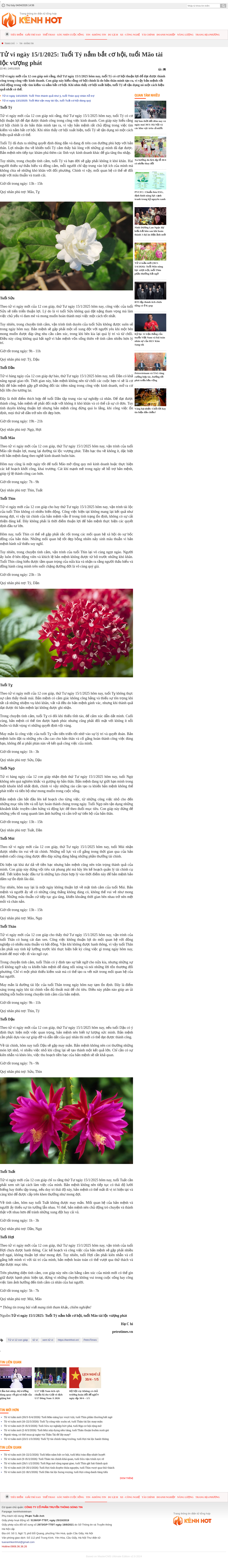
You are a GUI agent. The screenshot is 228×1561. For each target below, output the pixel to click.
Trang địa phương (207, 34)
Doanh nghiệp (166, 34)
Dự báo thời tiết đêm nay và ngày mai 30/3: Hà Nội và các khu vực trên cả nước (150, 125)
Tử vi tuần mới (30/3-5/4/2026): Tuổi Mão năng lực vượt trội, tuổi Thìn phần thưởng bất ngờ (58, 1417)
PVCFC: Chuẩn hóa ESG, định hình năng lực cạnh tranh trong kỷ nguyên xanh (150, 195)
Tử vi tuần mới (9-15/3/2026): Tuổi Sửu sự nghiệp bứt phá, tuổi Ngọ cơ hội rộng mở (53, 1426)
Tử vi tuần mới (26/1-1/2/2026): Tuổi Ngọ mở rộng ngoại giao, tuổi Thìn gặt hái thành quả (55, 1463)
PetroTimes (90, 1339)
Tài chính (148, 34)
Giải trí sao (33, 34)
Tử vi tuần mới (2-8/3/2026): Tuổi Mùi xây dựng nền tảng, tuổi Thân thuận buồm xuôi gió (56, 1430)
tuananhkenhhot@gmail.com (18, 1542)
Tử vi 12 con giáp (18, 1339)
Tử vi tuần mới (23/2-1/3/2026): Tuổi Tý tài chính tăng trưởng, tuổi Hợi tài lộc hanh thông (56, 1439)
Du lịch (113, 34)
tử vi (35, 1339)
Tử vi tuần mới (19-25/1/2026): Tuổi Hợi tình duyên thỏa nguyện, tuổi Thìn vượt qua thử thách (59, 1467)
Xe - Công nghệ (130, 34)
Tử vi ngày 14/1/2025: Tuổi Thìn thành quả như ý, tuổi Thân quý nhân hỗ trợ (48, 95)
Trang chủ (10, 43)
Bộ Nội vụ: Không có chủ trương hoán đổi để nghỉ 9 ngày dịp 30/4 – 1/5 (84, 1395)
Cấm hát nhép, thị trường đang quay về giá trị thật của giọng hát (16, 1395)
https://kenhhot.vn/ (68, 1339)
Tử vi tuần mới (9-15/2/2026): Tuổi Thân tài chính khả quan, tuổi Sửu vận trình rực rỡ (54, 1459)
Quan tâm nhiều (147, 95)
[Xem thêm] (126, 1478)
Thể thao (49, 34)
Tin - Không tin (96, 34)
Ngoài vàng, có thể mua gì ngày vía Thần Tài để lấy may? (37, 1434)
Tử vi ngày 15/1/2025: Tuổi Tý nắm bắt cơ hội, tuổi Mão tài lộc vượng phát (69, 1316)
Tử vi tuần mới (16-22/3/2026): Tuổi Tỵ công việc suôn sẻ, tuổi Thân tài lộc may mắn (53, 1421)
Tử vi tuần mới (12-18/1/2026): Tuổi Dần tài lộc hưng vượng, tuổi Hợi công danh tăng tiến (56, 1472)
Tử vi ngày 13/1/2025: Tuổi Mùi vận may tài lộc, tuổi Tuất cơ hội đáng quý (46, 100)
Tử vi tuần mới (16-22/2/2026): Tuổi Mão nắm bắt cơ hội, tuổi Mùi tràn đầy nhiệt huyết (54, 1454)
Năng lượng (185, 34)
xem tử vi (47, 1339)
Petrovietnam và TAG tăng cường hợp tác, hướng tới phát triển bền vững (149, 377)
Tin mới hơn (9, 1409)
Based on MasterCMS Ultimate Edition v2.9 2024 (114, 1556)
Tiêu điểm (16, 34)
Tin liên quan (10, 1362)
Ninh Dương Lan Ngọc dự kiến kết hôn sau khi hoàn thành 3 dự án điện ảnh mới (150, 231)
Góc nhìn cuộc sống (70, 34)
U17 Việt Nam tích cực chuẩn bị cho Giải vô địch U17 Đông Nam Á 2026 (49, 1395)
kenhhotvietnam (22, 1511)
